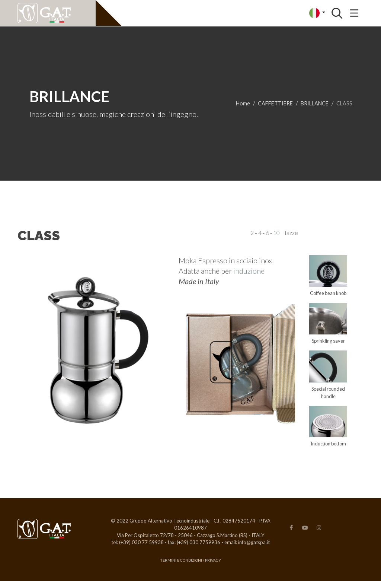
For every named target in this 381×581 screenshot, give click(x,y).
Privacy (213, 560)
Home (243, 103)
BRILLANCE (315, 103)
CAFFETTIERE (275, 103)
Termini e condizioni (181, 560)
